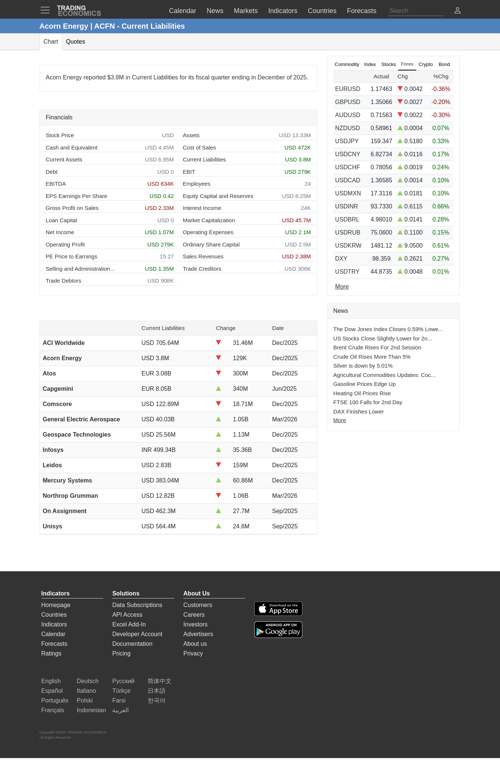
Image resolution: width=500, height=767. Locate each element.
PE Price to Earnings (71, 256)
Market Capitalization (209, 220)
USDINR (346, 206)
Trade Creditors (202, 268)
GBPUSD (348, 102)
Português (55, 700)
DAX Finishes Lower (358, 411)
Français (52, 710)
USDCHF (347, 167)
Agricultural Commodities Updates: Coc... (384, 375)
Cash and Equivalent (71, 147)
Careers (194, 615)
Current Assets (64, 159)
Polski (85, 700)
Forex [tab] (407, 64)
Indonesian (91, 710)
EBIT (189, 172)
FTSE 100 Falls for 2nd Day (367, 402)
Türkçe (121, 691)
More (339, 420)
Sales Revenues (203, 256)
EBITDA (56, 183)
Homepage (55, 605)
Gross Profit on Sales (72, 208)
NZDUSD (347, 128)
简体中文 (160, 681)
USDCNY (348, 154)
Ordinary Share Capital (211, 244)
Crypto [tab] (426, 64)
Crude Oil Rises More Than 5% (372, 356)
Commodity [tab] (347, 64)
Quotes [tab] (75, 41)
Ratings (51, 653)
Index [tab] (370, 64)
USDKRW (348, 245)
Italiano (86, 691)
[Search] (416, 11)
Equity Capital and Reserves (218, 196)
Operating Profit (65, 244)
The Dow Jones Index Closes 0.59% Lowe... (388, 329)
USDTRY (347, 271)
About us (195, 644)
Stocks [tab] (388, 64)
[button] (457, 11)
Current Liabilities (204, 159)
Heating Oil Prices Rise (362, 393)
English (51, 681)
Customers (197, 605)
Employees (196, 183)
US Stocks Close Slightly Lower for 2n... (382, 338)
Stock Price (60, 135)
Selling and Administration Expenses (81, 268)
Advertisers (198, 634)
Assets (191, 135)
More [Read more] (342, 286)
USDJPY (347, 141)
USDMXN (348, 193)
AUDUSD (348, 115)
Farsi (119, 700)
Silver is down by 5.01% (363, 365)
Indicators (54, 624)
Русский (123, 681)
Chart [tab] (51, 41)
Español (52, 691)
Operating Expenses (208, 232)
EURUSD (348, 89)
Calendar (53, 634)
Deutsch (88, 681)
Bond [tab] (444, 64)
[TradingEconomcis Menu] (47, 10)
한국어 (157, 700)
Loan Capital (61, 220)
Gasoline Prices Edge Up (364, 384)
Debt (52, 172)
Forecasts (54, 644)
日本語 (157, 691)
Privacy (193, 653)
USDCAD (348, 180)
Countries (54, 615)
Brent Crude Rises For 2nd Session (377, 347)
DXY (341, 258)
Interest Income (202, 208)
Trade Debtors (63, 280)
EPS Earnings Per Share (76, 196)
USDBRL (347, 219)
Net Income (60, 232)
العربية (120, 710)
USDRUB (348, 232)
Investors (195, 624)
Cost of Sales (199, 147)
